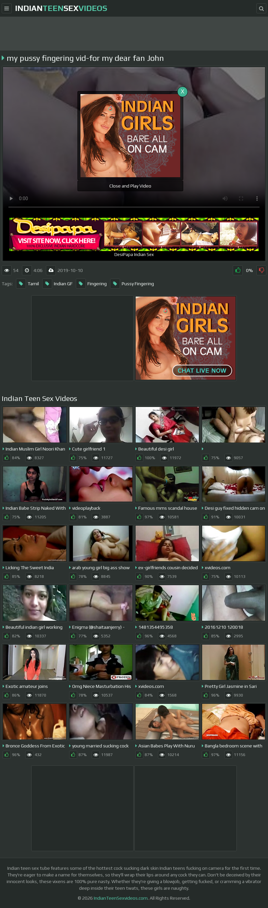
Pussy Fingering (132, 284)
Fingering (91, 284)
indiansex (61, 8)
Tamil (27, 284)
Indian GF (57, 284)
